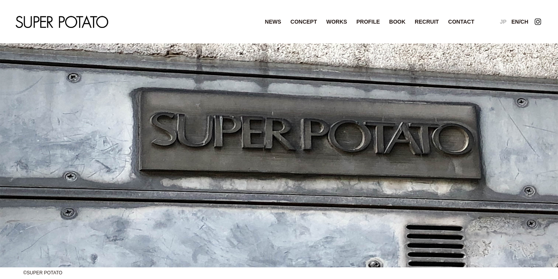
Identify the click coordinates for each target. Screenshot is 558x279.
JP (503, 22)
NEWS (273, 22)
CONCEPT (304, 22)
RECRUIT (427, 22)
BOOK (397, 22)
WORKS (336, 22)
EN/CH (520, 22)
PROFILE (368, 22)
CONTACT (461, 22)
